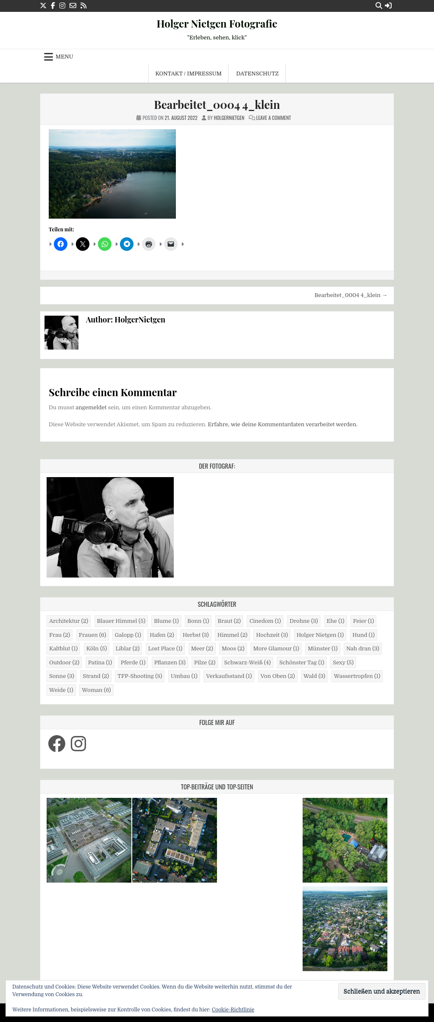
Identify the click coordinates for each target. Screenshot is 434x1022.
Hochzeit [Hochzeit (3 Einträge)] (272, 635)
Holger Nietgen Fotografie (217, 23)
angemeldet (90, 407)
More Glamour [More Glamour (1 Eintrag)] (276, 648)
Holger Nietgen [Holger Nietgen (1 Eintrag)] (320, 635)
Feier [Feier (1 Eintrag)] (363, 621)
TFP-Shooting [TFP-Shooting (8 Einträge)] (139, 676)
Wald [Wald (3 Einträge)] (314, 676)
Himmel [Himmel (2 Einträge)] (232, 635)
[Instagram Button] (62, 5)
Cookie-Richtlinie (233, 1010)
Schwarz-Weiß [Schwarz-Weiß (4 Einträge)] (247, 662)
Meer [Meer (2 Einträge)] (202, 648)
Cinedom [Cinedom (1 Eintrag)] (265, 621)
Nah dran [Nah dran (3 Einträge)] (362, 648)
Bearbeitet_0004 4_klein (217, 104)
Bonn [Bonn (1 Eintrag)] (198, 621)
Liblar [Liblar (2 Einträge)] (128, 648)
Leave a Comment (273, 117)
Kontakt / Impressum (188, 73)
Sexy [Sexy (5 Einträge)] (343, 662)
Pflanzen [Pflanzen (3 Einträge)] (170, 662)
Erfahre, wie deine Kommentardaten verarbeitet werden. (282, 424)
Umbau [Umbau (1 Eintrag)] (184, 676)
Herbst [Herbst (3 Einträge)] (196, 635)
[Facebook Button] (53, 5)
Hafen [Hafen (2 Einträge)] (162, 635)
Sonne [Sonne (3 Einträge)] (61, 676)
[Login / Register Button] (388, 5)
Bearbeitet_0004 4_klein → (350, 295)
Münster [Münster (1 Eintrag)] (322, 648)
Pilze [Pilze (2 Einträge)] (204, 662)
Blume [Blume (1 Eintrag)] (166, 621)
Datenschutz (257, 73)
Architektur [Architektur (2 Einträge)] (68, 621)
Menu (64, 56)
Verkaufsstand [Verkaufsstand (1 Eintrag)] (229, 676)
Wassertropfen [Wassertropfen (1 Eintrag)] (357, 676)
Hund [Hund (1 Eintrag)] (364, 635)
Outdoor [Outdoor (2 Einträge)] (64, 662)
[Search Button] (379, 5)
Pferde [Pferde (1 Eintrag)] (133, 662)
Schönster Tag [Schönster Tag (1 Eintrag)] (301, 662)
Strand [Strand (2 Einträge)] (96, 676)
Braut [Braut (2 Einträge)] (229, 621)
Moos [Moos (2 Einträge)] (233, 648)
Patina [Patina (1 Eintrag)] (100, 662)
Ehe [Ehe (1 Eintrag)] (336, 621)
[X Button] (43, 5)
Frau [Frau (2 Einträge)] (59, 635)
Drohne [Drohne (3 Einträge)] (303, 621)
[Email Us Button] (73, 5)
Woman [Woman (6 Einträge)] (96, 690)
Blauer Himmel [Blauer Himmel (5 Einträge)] (121, 621)
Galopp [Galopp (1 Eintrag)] (128, 635)
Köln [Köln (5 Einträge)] (96, 648)
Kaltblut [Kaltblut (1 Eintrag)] (63, 648)
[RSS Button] (83, 5)
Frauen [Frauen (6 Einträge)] (92, 635)
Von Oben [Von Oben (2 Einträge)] (278, 676)
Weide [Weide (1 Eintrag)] (61, 690)
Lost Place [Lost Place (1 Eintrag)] (165, 648)
